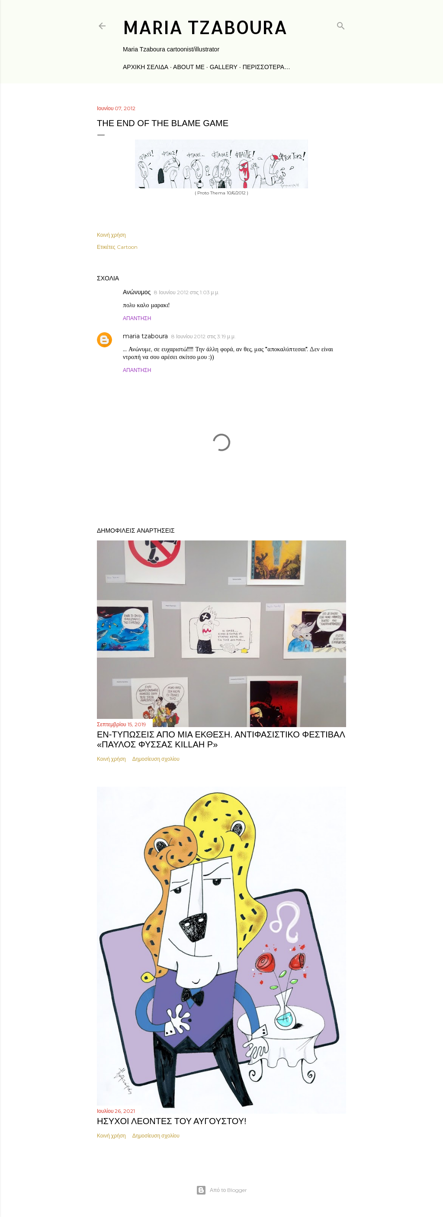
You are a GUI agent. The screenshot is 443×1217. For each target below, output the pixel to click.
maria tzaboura (205, 27)
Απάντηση (137, 318)
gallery (224, 67)
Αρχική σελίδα (145, 67)
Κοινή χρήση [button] (111, 235)
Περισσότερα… (266, 67)
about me (189, 67)
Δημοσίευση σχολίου (156, 759)
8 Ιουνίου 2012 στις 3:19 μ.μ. (203, 336)
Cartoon (127, 247)
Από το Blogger (221, 1190)
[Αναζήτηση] (341, 24)
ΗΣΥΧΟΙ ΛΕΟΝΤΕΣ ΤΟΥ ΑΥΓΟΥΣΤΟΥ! (172, 1121)
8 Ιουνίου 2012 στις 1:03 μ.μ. (186, 292)
